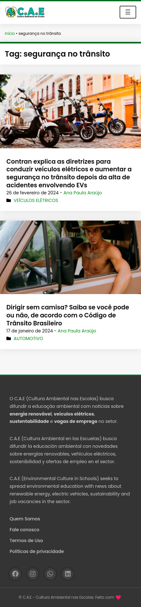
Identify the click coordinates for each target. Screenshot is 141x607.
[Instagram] (32, 574)
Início (10, 33)
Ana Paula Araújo (82, 193)
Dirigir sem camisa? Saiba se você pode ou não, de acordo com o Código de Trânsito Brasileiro (67, 315)
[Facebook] (15, 574)
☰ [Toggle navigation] (128, 12)
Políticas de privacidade (37, 551)
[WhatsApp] (50, 574)
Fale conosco (24, 529)
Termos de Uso (26, 540)
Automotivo (28, 338)
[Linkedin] (67, 574)
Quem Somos (25, 519)
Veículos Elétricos (36, 200)
